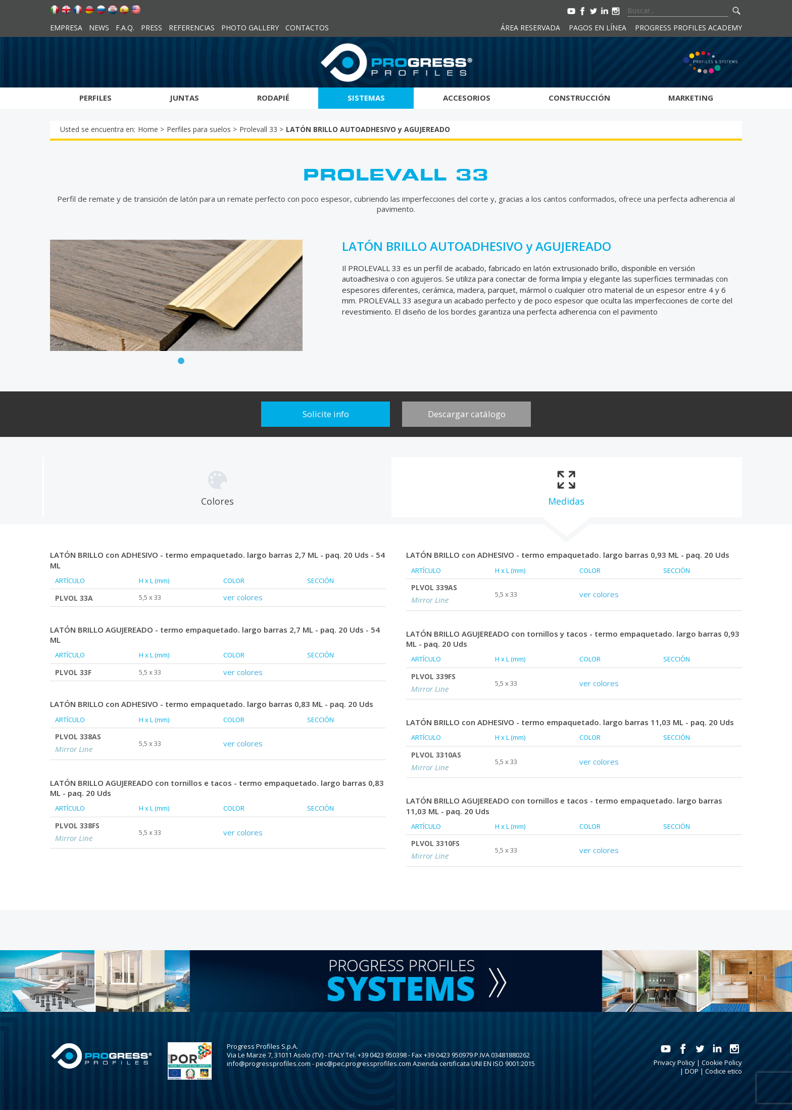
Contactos (307, 27)
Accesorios (466, 98)
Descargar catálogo (467, 414)
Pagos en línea (597, 27)
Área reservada (530, 27)
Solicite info (326, 414)
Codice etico (723, 1071)
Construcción (579, 98)
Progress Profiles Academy (688, 27)
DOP (692, 1071)
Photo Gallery (250, 27)
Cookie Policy (722, 1062)
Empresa (66, 27)
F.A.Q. (125, 27)
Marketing (690, 98)
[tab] (217, 487)
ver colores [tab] (243, 597)
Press (151, 27)
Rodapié (273, 98)
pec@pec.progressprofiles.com (363, 1063)
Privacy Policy (674, 1062)
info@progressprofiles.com (269, 1063)
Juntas (184, 98)
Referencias (192, 27)
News (99, 27)
